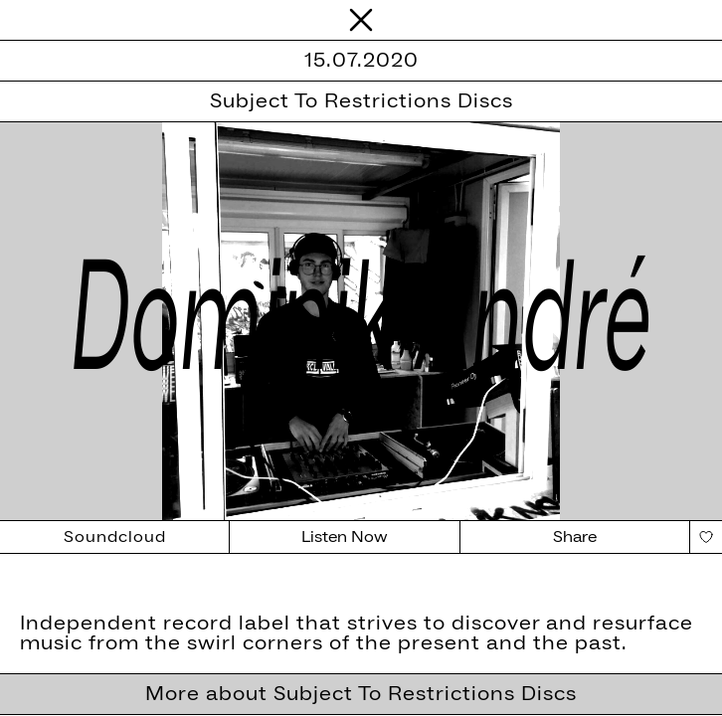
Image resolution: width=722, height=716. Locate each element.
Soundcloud (115, 537)
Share (575, 537)
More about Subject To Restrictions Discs (361, 694)
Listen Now (344, 537)
